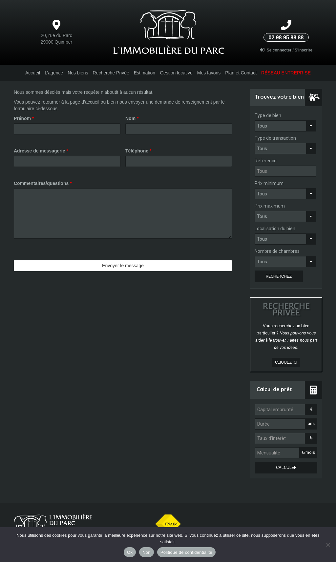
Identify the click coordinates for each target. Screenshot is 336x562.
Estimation (144, 72)
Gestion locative (176, 72)
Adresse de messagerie (41, 150)
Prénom (24, 118)
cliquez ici (286, 362)
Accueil (32, 72)
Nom (131, 118)
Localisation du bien (275, 228)
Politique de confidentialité (186, 552)
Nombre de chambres (277, 251)
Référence (266, 160)
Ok (130, 552)
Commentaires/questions (43, 183)
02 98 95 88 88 (286, 37)
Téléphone (138, 150)
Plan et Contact (241, 72)
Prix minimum (269, 183)
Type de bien (268, 115)
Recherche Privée (111, 72)
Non (146, 552)
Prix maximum (270, 206)
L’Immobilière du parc (168, 50)
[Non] (328, 544)
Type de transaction (275, 138)
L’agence (54, 72)
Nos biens (78, 72)
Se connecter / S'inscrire (286, 50)
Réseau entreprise (286, 72)
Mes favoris (209, 72)
